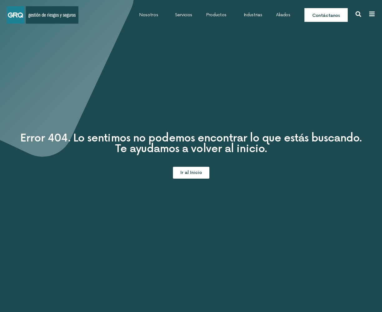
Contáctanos (326, 15)
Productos (218, 15)
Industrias (253, 14)
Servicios (183, 14)
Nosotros (150, 15)
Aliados (283, 14)
